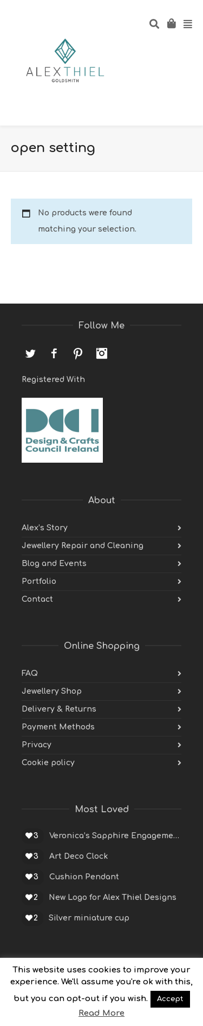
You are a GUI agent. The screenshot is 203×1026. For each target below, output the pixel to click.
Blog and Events (54, 564)
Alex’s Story (45, 528)
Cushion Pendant (84, 877)
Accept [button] (170, 999)
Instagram (101, 353)
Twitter (30, 353)
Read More (101, 1013)
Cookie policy (48, 763)
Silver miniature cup (89, 918)
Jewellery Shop (52, 691)
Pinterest (78, 353)
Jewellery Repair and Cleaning (82, 546)
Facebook (54, 353)
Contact (37, 599)
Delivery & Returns (59, 709)
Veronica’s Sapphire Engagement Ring (115, 836)
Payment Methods (58, 727)
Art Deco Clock (78, 856)
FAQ (30, 673)
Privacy (36, 745)
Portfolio (39, 581)
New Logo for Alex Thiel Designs (112, 897)
